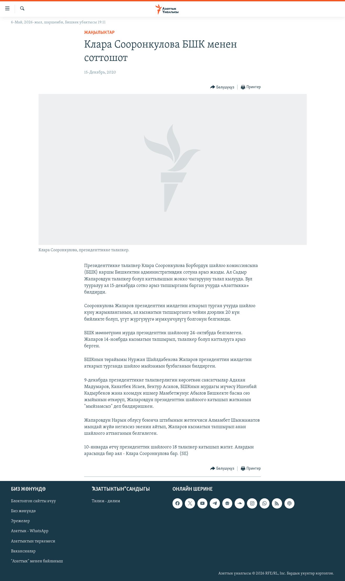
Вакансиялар (23, 551)
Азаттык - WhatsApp (29, 531)
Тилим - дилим (106, 501)
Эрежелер (20, 521)
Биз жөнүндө (23, 511)
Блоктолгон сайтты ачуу (33, 501)
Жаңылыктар (99, 32)
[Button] (222, 87)
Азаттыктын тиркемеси (33, 541)
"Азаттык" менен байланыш (37, 561)
